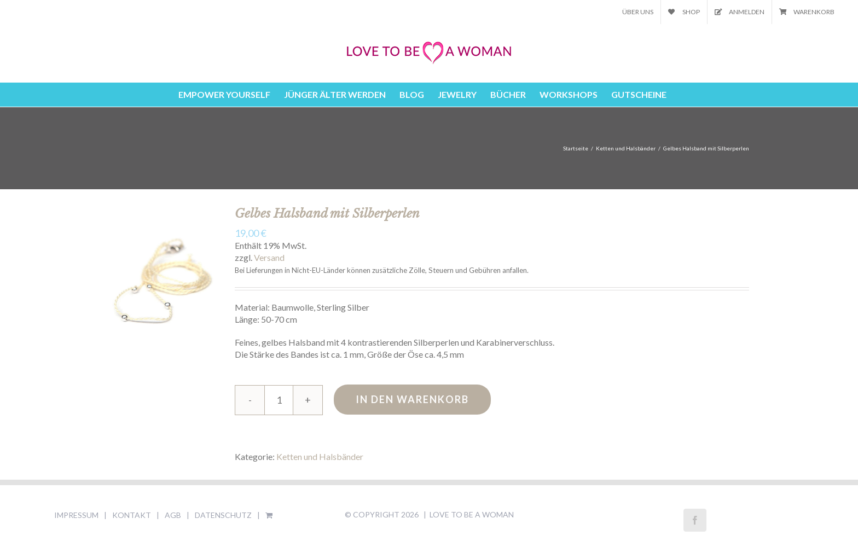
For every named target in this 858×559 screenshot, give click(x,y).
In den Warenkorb (412, 399)
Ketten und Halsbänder (319, 456)
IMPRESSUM (76, 515)
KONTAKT (131, 515)
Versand (269, 257)
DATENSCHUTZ (223, 515)
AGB (173, 515)
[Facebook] (694, 520)
